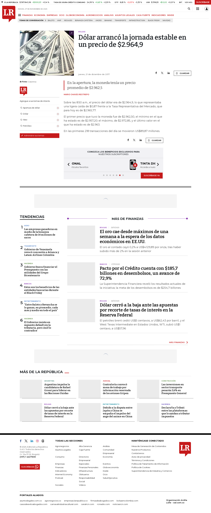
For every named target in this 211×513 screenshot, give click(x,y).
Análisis (106, 446)
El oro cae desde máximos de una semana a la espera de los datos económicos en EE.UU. (134, 236)
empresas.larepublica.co (76, 500)
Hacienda (28, 263)
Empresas (60, 464)
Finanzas (59, 467)
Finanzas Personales (88, 467)
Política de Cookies (141, 467)
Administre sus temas (32, 135)
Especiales (84, 464)
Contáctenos (138, 453)
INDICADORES (159, 15)
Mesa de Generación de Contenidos (149, 446)
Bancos (28, 284)
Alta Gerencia (85, 446)
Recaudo (68, 20)
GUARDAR (182, 73)
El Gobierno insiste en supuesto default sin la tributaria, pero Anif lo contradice (37, 326)
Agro (26, 226)
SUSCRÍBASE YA (152, 175)
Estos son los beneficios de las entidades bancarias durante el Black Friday (41, 290)
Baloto (51, 20)
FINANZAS (27, 15)
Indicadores (61, 471)
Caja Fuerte (84, 450)
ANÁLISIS (109, 15)
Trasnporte (30, 246)
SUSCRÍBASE (203, 2)
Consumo (59, 457)
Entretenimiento (32, 301)
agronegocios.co (53, 500)
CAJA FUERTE (143, 15)
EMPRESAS (52, 15)
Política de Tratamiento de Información (150, 464)
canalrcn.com (87, 504)
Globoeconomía (111, 467)
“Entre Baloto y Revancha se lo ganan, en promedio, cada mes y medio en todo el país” (41, 307)
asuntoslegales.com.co (31, 500)
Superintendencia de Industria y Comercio (152, 471)
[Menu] (20, 15)
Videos (82, 485)
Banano (108, 20)
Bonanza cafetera (84, 20)
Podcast (59, 478)
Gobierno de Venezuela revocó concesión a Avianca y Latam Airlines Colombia (41, 252)
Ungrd (99, 20)
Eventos (106, 464)
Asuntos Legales (63, 450)
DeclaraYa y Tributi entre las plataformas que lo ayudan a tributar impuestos (175, 412)
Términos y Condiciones (143, 460)
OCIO (61, 15)
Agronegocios (62, 446)
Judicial (106, 381)
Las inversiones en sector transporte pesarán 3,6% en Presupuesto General (174, 389)
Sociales (59, 485)
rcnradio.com (103, 504)
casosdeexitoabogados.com (33, 504)
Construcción (168, 381)
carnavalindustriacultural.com (64, 504)
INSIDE (170, 15)
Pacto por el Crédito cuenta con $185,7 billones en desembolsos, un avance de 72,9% (140, 273)
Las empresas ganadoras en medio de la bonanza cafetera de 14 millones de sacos (40, 233)
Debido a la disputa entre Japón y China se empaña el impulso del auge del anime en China (117, 412)
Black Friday (154, 20)
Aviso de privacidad (141, 457)
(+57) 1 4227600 (28, 457)
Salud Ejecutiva (110, 478)
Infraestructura (137, 20)
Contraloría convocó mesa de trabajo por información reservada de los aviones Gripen (117, 389)
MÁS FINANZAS (177, 342)
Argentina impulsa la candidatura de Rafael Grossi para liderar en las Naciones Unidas (57, 389)
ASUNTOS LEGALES (125, 15)
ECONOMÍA (39, 15)
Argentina (49, 381)
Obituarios (84, 474)
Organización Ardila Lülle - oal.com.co (176, 501)
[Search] (189, 8)
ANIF (59, 20)
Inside (105, 471)
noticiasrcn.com (120, 504)
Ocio (105, 474)
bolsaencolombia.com (127, 500)
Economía (108, 457)
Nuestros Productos (141, 450)
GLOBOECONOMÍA (75, 15)
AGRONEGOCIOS (94, 15)
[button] (68, 165)
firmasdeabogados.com (102, 500)
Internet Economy (63, 474)
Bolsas (47, 404)
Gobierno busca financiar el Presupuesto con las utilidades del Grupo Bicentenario (40, 271)
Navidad (166, 20)
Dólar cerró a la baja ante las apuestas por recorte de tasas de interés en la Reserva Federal (139, 310)
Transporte (120, 20)
